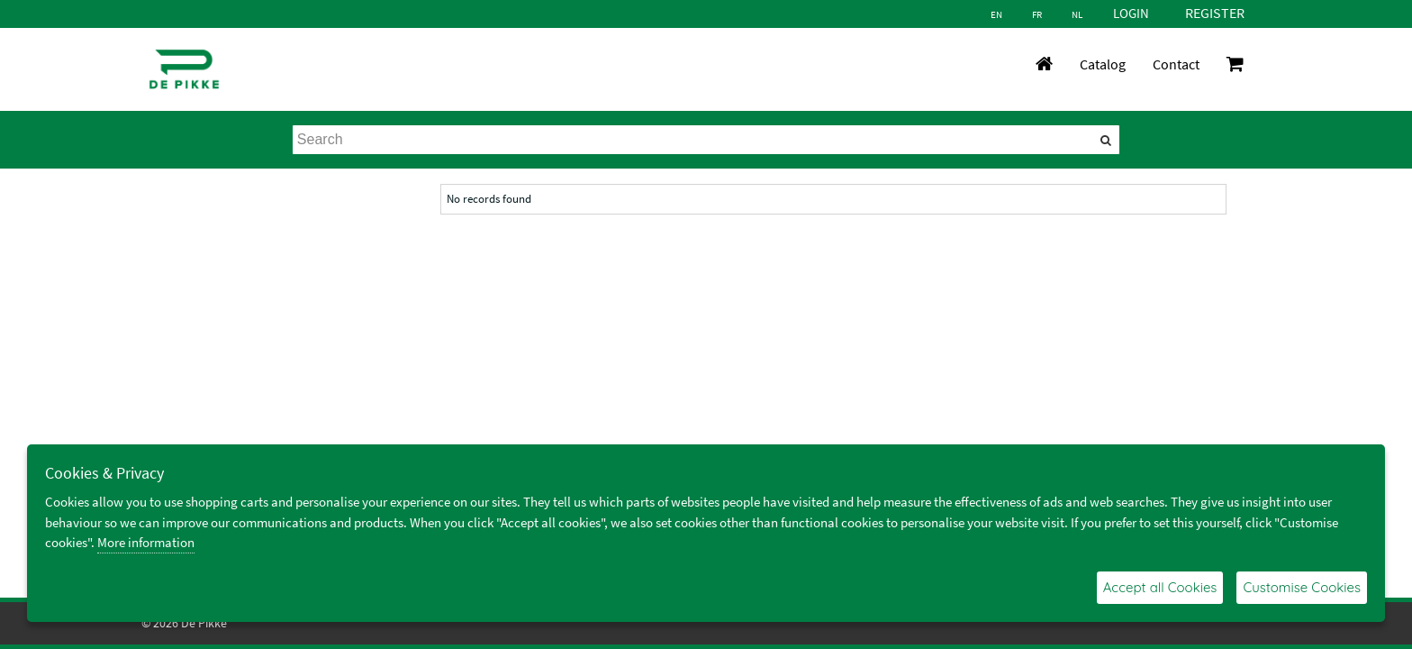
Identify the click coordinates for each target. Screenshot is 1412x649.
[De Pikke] (184, 69)
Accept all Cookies (1160, 587)
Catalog (1103, 64)
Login (1131, 13)
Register (1215, 13)
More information (146, 542)
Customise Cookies (1302, 587)
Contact (1176, 64)
